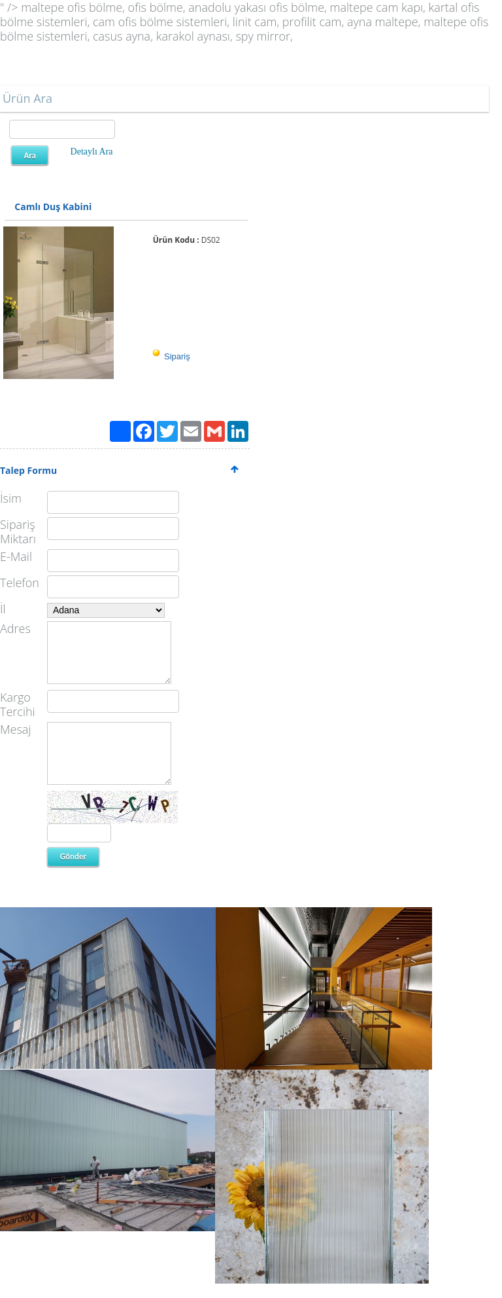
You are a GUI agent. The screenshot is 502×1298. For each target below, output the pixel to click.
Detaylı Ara (92, 151)
